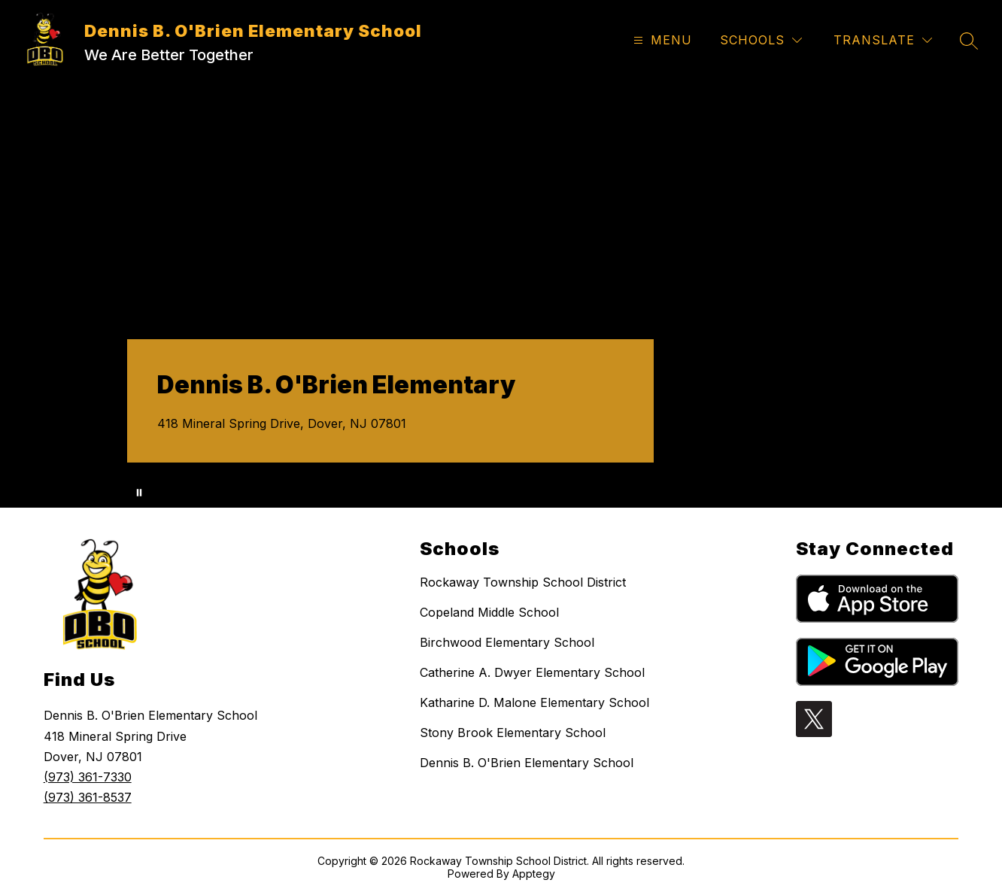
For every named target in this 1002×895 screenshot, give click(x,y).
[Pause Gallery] (139, 493)
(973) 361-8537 (88, 797)
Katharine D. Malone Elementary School (534, 702)
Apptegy (533, 873)
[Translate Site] (883, 40)
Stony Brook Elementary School (513, 732)
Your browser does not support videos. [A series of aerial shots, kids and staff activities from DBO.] (501, 293)
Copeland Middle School (489, 612)
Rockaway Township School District (523, 582)
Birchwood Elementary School (507, 642)
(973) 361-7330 (88, 776)
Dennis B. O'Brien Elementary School (526, 762)
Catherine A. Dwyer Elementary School (532, 672)
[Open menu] (661, 40)
